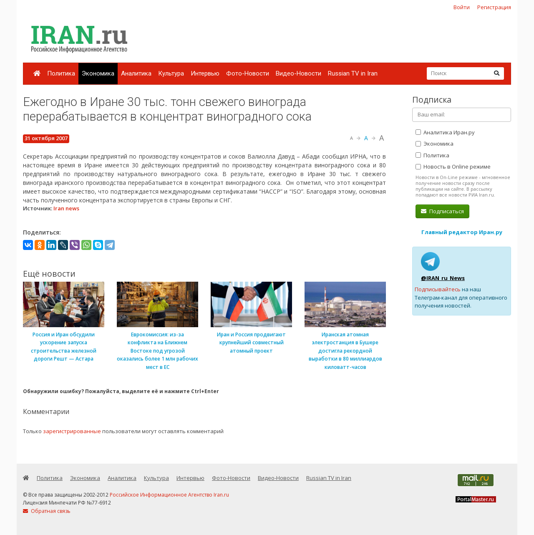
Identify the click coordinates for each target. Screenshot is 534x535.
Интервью (205, 73)
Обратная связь (47, 511)
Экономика (98, 73)
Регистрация (494, 7)
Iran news (66, 208)
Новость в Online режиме (453, 166)
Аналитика (136, 73)
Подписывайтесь (438, 289)
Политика (61, 73)
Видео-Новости (298, 73)
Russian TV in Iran (353, 73)
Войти (461, 7)
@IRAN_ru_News (443, 278)
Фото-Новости (247, 73)
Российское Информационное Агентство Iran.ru (169, 494)
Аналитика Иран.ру (445, 132)
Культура (171, 73)
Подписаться (442, 211)
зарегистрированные (72, 431)
